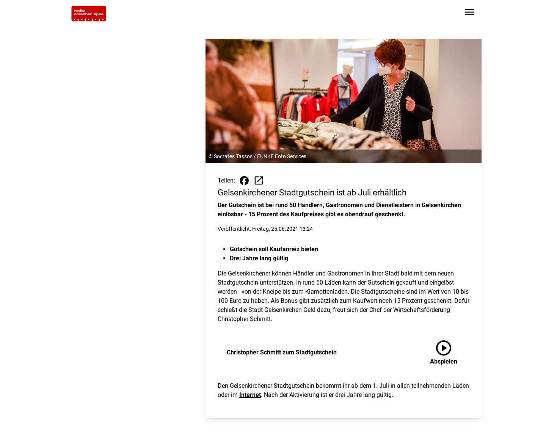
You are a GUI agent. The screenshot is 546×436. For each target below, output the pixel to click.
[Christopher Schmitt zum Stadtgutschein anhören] (449, 352)
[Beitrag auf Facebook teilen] (244, 180)
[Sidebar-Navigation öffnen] (469, 13)
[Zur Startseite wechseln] (89, 13)
